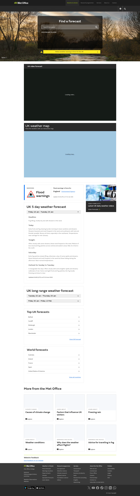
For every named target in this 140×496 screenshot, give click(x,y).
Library (59, 480)
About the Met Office (96, 466)
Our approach (61, 468)
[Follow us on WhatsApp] (114, 488)
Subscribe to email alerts (97, 482)
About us (106, 3)
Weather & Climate (47, 466)
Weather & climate (72, 3)
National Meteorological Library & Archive (30, 474)
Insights (76, 480)
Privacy (110, 475)
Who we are (93, 468)
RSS (109, 477)
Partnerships (93, 477)
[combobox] (67, 27)
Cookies (110, 471)
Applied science (61, 475)
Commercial (93, 471)
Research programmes (87, 3)
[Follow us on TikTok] (102, 488)
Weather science (62, 471)
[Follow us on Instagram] (106, 488)
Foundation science (62, 477)
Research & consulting (80, 477)
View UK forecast (75, 339)
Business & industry (79, 473)
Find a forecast (27, 9)
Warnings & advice (44, 9)
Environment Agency (68, 191)
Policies (110, 466)
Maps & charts (60, 9)
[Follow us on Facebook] (98, 488)
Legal (109, 473)
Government (77, 468)
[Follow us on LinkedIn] (111, 488)
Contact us (93, 480)
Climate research (62, 473)
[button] (125, 9)
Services (99, 3)
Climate (73, 9)
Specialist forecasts (87, 9)
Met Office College (29, 469)
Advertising (77, 482)
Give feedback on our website (33, 460)
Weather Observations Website (30, 480)
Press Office (93, 473)
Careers (114, 3)
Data (75, 475)
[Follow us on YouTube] (94, 488)
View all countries (75, 377)
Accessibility (111, 468)
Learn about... (103, 9)
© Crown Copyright (111, 493)
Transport (76, 471)
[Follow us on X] (89, 488)
